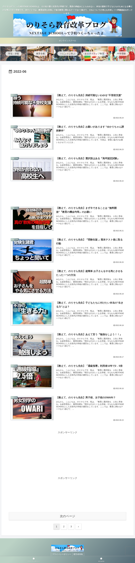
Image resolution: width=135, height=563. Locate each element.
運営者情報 (78, 554)
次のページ (67, 516)
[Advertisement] (67, 82)
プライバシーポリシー (61, 554)
